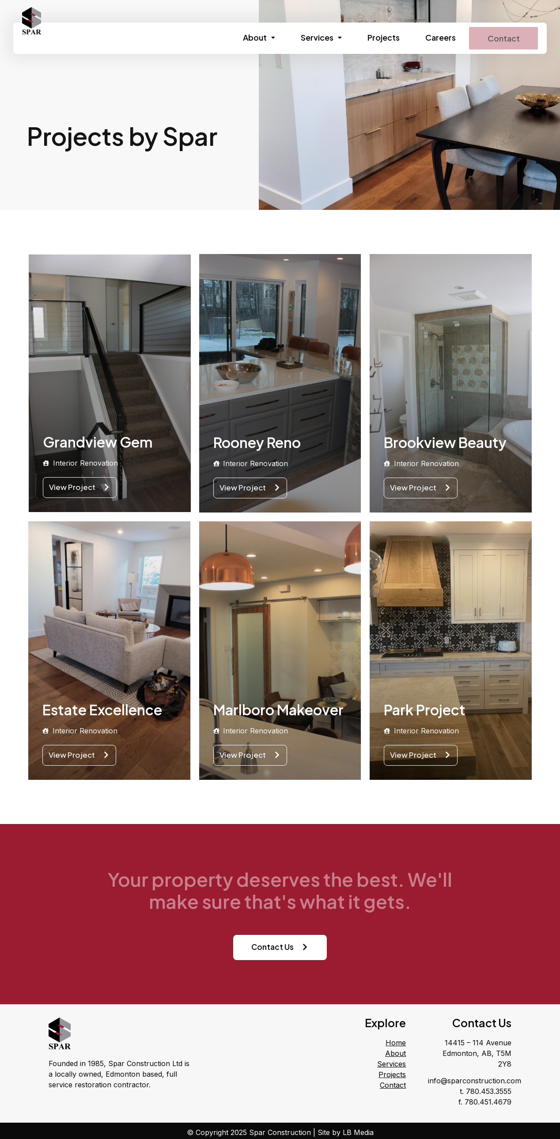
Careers (433, 37)
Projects (376, 37)
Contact (500, 38)
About (251, 37)
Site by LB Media (346, 1131)
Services (313, 37)
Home (396, 1042)
